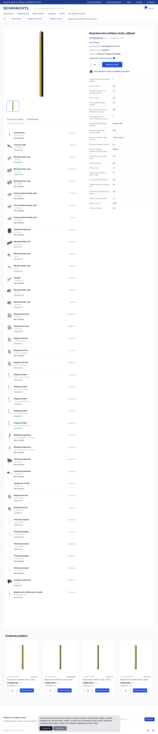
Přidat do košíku (112, 65)
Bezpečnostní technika (36, 19)
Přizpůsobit (60, 728)
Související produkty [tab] (15, 119)
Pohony (62, 14)
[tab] (13, 106)
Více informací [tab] (33, 119)
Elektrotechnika (38, 14)
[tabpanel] (41, 64)
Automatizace (8, 14)
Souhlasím (46, 728)
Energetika (52, 14)
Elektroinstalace (23, 14)
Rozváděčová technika (76, 14)
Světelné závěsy (56, 19)
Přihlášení (149, 719)
